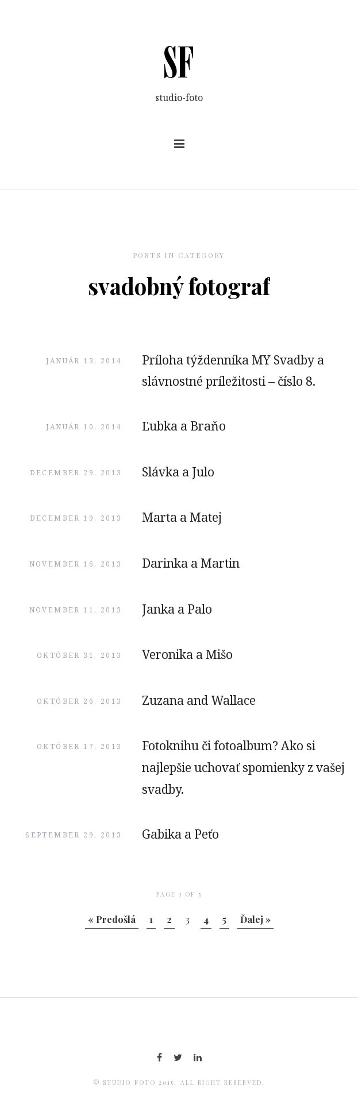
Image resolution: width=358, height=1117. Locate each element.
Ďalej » (255, 919)
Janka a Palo (177, 609)
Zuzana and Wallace (199, 700)
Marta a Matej (182, 517)
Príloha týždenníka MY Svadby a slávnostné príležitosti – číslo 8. (233, 371)
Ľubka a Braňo (184, 426)
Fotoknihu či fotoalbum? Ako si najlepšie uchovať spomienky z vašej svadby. (243, 767)
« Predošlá (112, 919)
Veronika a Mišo (187, 654)
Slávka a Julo (178, 472)
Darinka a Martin (191, 563)
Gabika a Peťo (180, 834)
